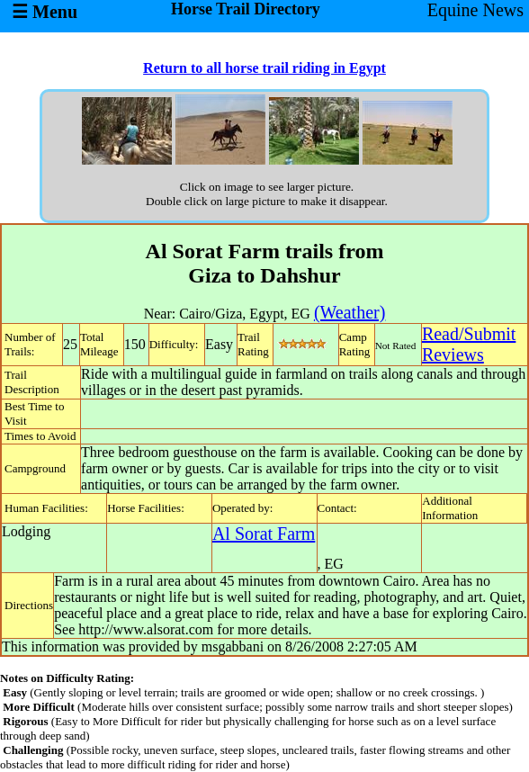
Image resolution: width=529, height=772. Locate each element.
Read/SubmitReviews (469, 344)
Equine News (475, 10)
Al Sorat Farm (263, 533)
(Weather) (349, 312)
